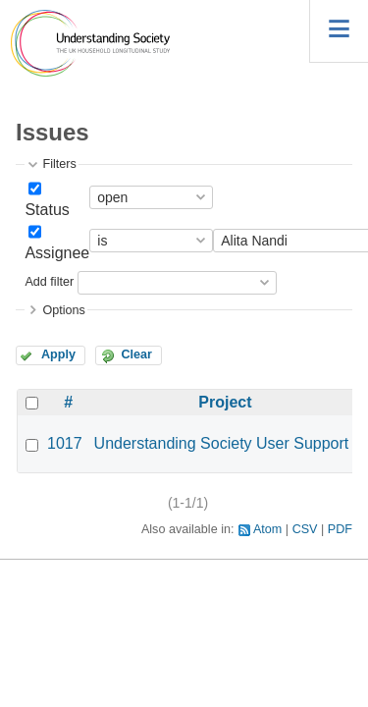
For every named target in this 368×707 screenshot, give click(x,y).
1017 (64, 443)
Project (224, 402)
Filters (59, 164)
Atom (267, 529)
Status (47, 209)
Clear (136, 354)
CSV (305, 529)
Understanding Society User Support (221, 443)
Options (63, 310)
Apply (58, 354)
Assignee (57, 253)
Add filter (49, 282)
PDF (340, 529)
